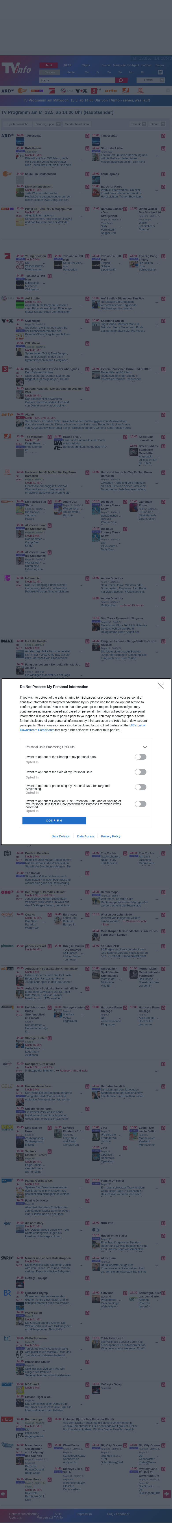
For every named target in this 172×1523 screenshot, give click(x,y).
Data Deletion (61, 836)
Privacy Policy (110, 836)
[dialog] (86, 762)
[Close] (162, 687)
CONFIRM (54, 820)
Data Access (85, 836)
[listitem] (86, 747)
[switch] (140, 757)
